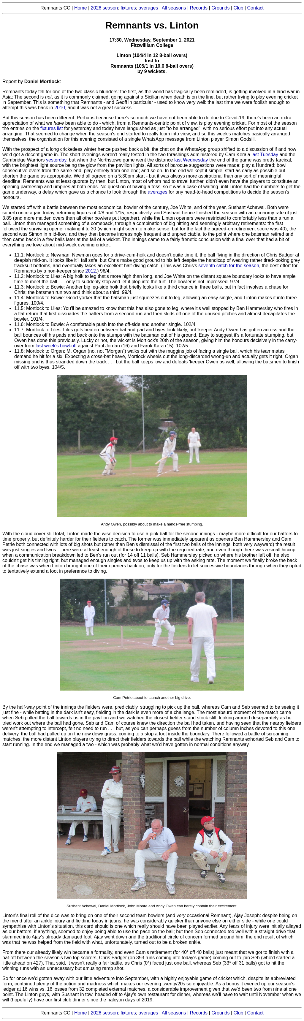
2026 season (104, 7)
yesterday (56, 159)
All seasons (174, 7)
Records (199, 7)
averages (148, 7)
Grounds (220, 7)
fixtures (128, 7)
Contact (255, 7)
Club (238, 7)
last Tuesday (264, 154)
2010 (59, 107)
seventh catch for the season (228, 265)
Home (80, 7)
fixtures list (51, 128)
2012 (90, 270)
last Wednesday (191, 159)
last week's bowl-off (56, 345)
